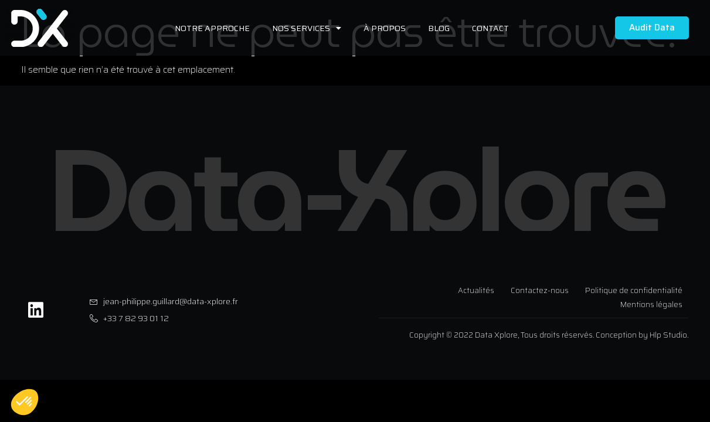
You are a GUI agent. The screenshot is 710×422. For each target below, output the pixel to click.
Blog (439, 28)
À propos (385, 28)
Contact (490, 28)
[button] (25, 402)
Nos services (306, 28)
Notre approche (212, 28)
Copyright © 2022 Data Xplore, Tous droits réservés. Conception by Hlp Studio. (548, 335)
